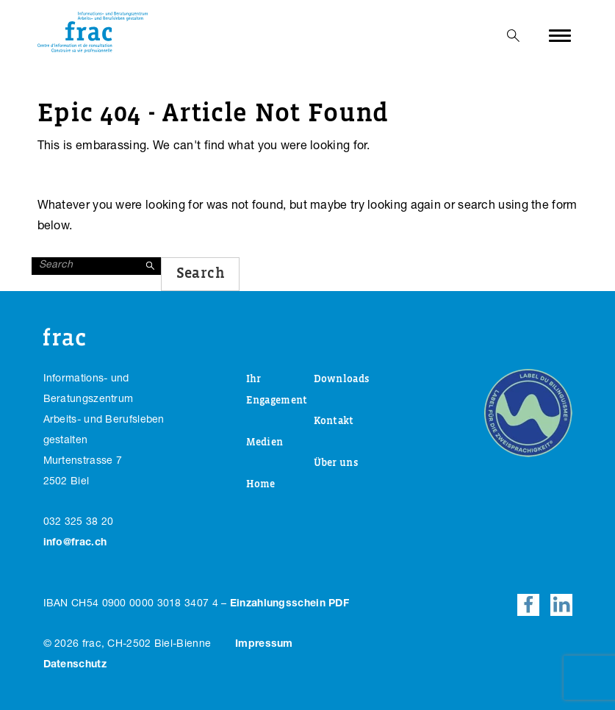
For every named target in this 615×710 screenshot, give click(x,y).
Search (200, 274)
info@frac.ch (75, 543)
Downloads (342, 379)
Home (261, 484)
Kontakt (334, 421)
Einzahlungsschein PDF (289, 604)
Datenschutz (75, 665)
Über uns (336, 463)
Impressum (264, 644)
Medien (265, 442)
